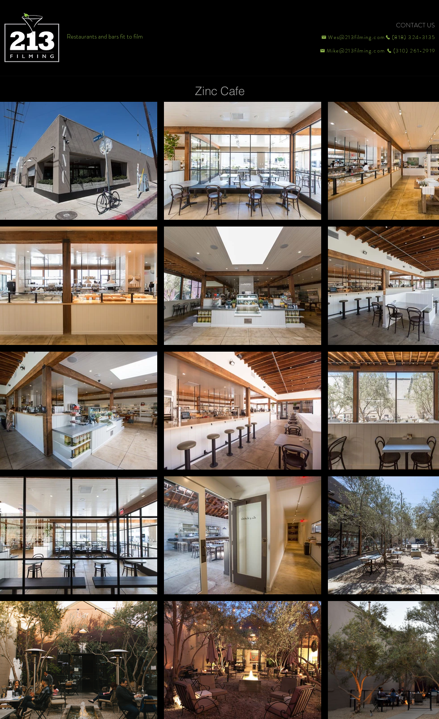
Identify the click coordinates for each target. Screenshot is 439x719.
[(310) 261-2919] (410, 50)
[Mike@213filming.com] (350, 50)
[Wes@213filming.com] (352, 37)
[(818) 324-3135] (410, 37)
